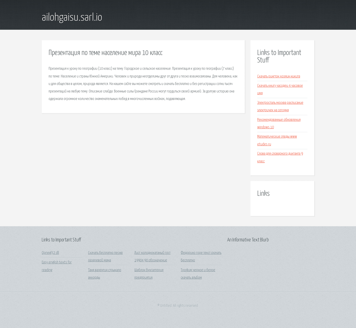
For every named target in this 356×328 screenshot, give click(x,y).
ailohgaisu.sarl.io (72, 17)
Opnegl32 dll (50, 253)
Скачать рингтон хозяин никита (278, 76)
